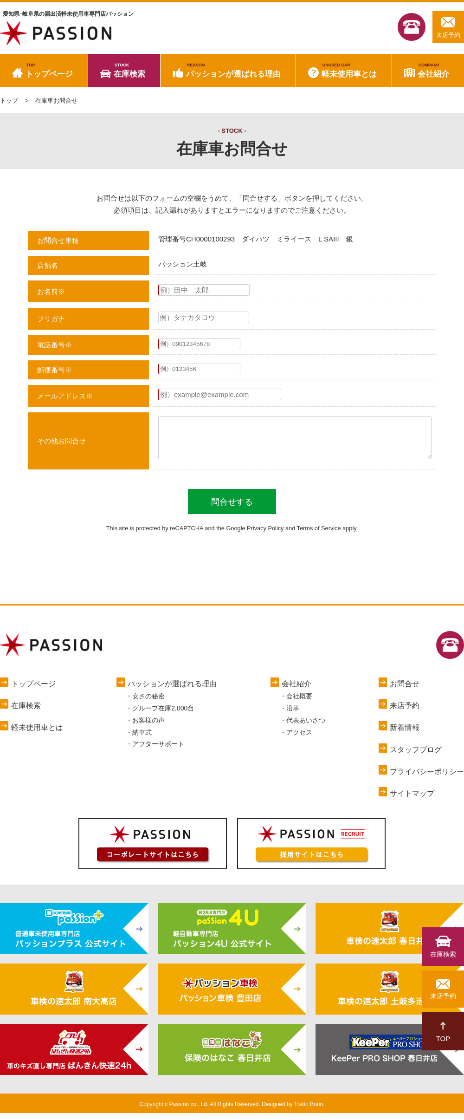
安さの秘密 (148, 703)
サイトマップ (412, 800)
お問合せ (404, 691)
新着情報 (404, 734)
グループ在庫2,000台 (163, 715)
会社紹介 (433, 70)
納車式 (142, 739)
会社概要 (299, 703)
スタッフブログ (416, 757)
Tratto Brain (308, 1111)
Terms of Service (319, 535)
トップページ (49, 70)
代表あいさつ (305, 727)
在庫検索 (129, 70)
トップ (9, 100)
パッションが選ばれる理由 (233, 70)
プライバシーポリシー (427, 778)
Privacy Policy (265, 535)
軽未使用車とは (349, 70)
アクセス (299, 739)
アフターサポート (158, 751)
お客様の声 (148, 727)
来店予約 (448, 27)
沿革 (292, 715)
